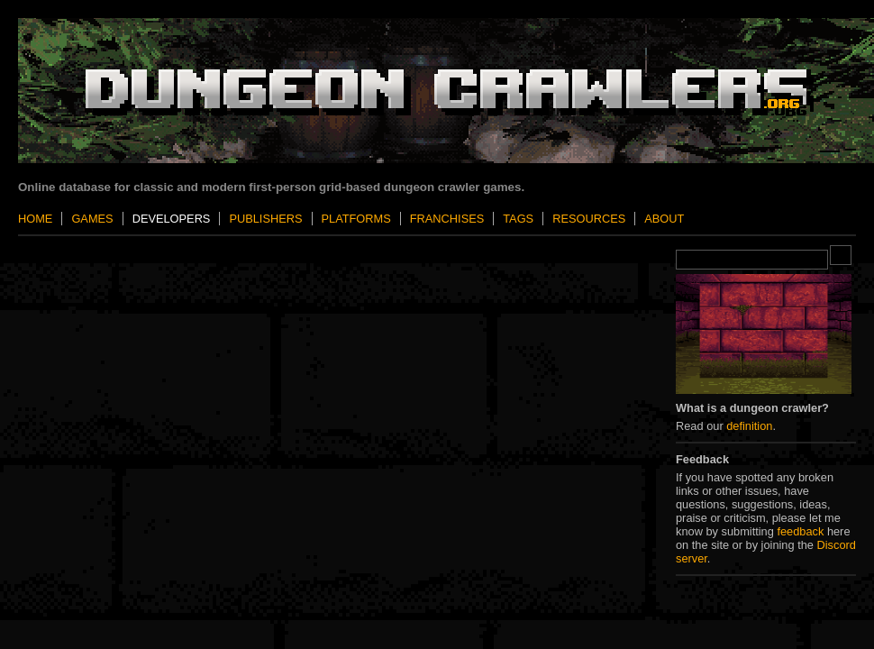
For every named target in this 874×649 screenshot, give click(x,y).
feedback (800, 531)
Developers (171, 218)
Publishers (265, 218)
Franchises (447, 218)
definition (749, 426)
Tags (518, 218)
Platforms (356, 218)
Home (35, 218)
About (664, 218)
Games (92, 218)
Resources (588, 218)
